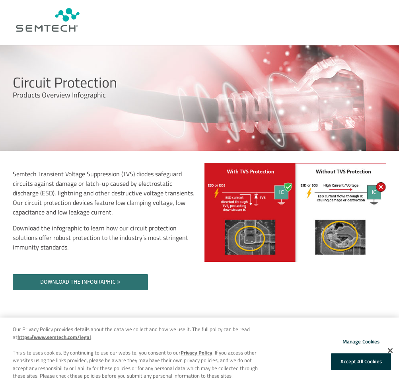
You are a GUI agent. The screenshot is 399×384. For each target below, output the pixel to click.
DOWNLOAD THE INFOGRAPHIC (77, 282)
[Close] (390, 350)
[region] (199, 351)
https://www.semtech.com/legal (54, 337)
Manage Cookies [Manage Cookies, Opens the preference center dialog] (361, 341)
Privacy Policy (196, 353)
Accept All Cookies (361, 361)
